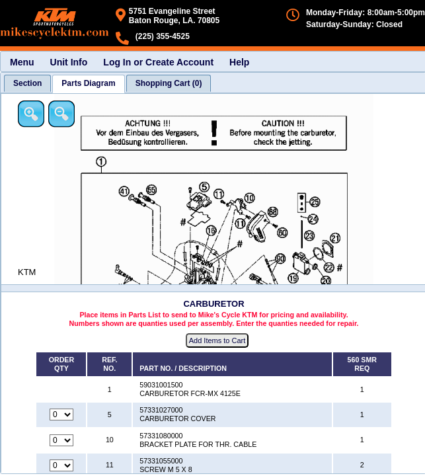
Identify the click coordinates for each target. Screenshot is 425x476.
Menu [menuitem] (22, 62)
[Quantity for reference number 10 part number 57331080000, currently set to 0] (61, 440)
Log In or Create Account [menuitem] (158, 62)
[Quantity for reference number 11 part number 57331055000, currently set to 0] (61, 465)
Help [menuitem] (239, 62)
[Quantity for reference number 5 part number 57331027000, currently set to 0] (61, 414)
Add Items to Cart (217, 340)
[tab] (27, 83)
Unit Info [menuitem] (69, 62)
